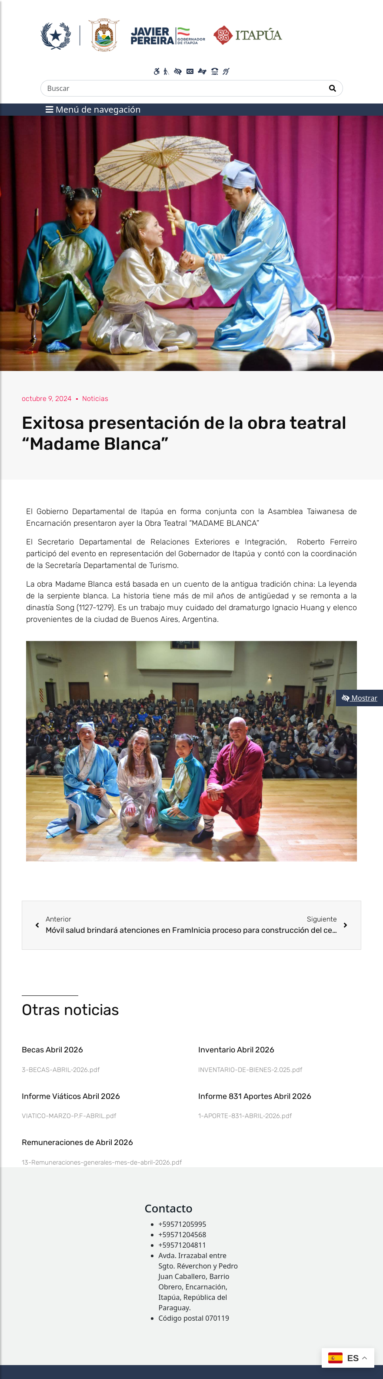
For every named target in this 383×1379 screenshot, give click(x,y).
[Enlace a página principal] (161, 34)
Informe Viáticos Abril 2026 (71, 1096)
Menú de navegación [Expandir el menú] (93, 109)
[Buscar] (181, 88)
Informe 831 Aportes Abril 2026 (254, 1096)
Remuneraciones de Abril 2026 (77, 1142)
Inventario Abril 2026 (236, 1050)
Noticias (95, 398)
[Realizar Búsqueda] (333, 88)
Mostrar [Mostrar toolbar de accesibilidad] (359, 698)
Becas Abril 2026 (52, 1050)
